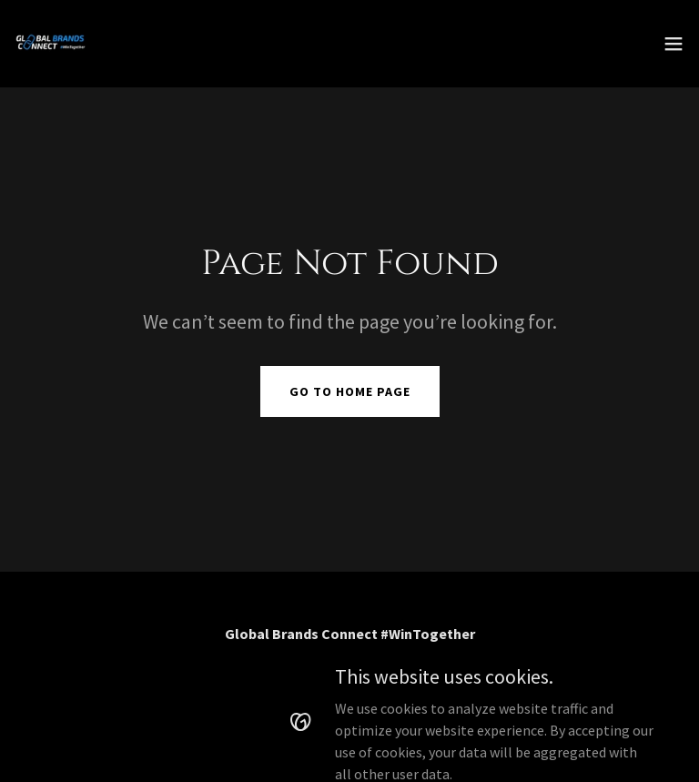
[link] (51, 43)
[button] (673, 43)
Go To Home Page (349, 391)
